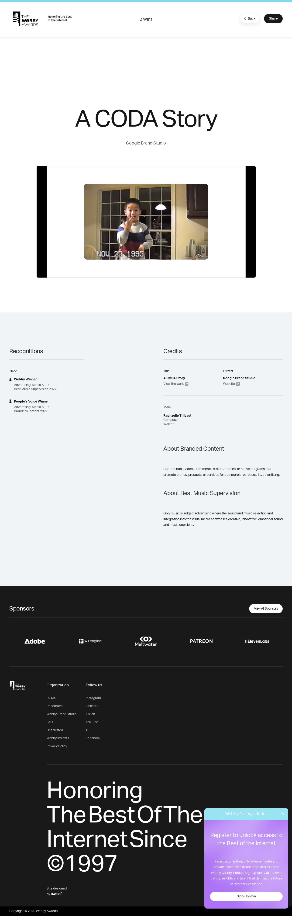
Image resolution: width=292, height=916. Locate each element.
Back (249, 18)
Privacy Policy (57, 746)
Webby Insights (58, 738)
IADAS (51, 698)
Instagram (93, 698)
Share (273, 18)
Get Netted (55, 730)
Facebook (93, 738)
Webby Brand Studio (61, 714)
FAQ (50, 722)
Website (229, 384)
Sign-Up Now (246, 896)
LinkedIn (92, 706)
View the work (173, 384)
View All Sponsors (266, 608)
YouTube (92, 722)
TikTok (90, 714)
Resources (54, 706)
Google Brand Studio (146, 143)
